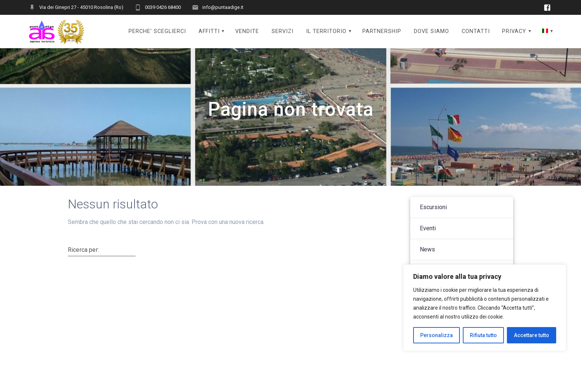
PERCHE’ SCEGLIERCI (157, 31)
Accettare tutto (531, 335)
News (427, 257)
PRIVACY (514, 31)
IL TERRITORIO (326, 31)
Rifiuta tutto (483, 335)
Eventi (428, 236)
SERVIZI (282, 31)
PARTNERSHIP (381, 31)
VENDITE (247, 31)
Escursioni (433, 214)
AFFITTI (209, 31)
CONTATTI (476, 31)
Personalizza (436, 335)
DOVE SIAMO (431, 31)
